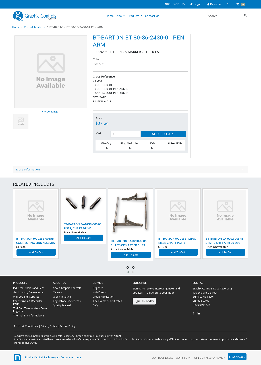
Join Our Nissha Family (209, 357)
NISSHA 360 (237, 357)
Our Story (183, 357)
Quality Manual (62, 305)
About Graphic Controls (67, 288)
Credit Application (103, 296)
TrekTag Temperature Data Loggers (30, 309)
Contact (198, 283)
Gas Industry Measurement (29, 292)
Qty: (98, 132)
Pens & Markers (34, 27)
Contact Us (152, 16)
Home (110, 16)
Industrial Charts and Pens (28, 288)
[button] (128, 272)
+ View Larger (51, 111)
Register (98, 288)
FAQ (95, 305)
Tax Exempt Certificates (107, 301)
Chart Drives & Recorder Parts (27, 302)
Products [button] (133, 16)
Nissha (117, 335)
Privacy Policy (49, 326)
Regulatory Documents (67, 301)
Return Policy (67, 326)
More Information (28, 169)
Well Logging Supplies (26, 296)
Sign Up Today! (144, 301)
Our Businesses (162, 357)
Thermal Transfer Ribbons (28, 315)
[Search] (224, 16)
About (121, 16)
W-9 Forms (99, 292)
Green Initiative (62, 296)
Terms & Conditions (26, 326)
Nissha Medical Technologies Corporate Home (47, 357)
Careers (57, 292)
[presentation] (128, 267)
